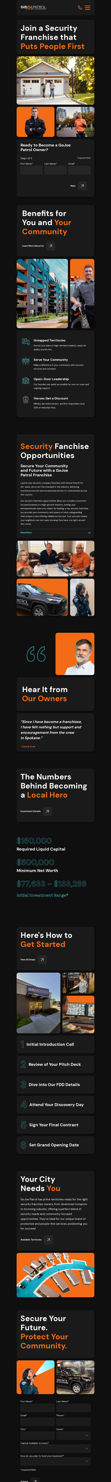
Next (79, 185)
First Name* (27, 163)
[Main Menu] (87, 7)
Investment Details (36, 811)
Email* (72, 163)
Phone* (60, 1415)
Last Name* (51, 163)
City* (23, 1429)
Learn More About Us (38, 246)
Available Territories (37, 1239)
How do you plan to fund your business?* (42, 1456)
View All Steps (34, 959)
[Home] (34, 7)
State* (60, 1429)
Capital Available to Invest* (35, 1443)
